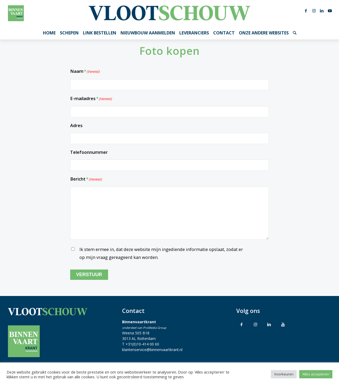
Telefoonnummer (89, 152)
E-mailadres (91, 99)
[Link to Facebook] (241, 324)
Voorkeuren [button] (283, 374)
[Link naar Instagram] (314, 10)
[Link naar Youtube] (330, 10)
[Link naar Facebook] (306, 10)
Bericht (86, 179)
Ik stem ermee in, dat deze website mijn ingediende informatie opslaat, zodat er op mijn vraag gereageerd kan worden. (161, 253)
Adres (76, 125)
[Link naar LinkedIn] (322, 10)
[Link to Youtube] (283, 324)
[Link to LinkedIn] (269, 324)
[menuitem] (49, 32)
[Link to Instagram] (255, 324)
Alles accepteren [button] (315, 374)
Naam (85, 72)
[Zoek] (294, 32)
